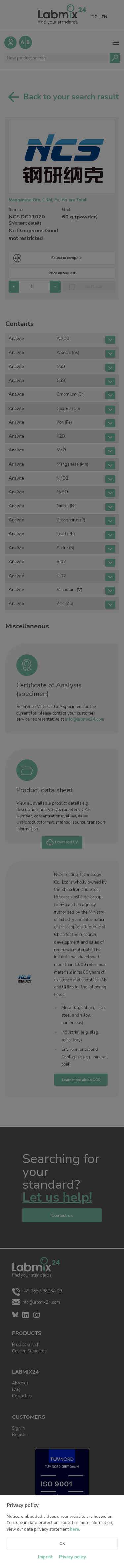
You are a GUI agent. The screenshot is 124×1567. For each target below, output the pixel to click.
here (74, 1529)
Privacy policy (72, 1557)
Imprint (45, 1557)
